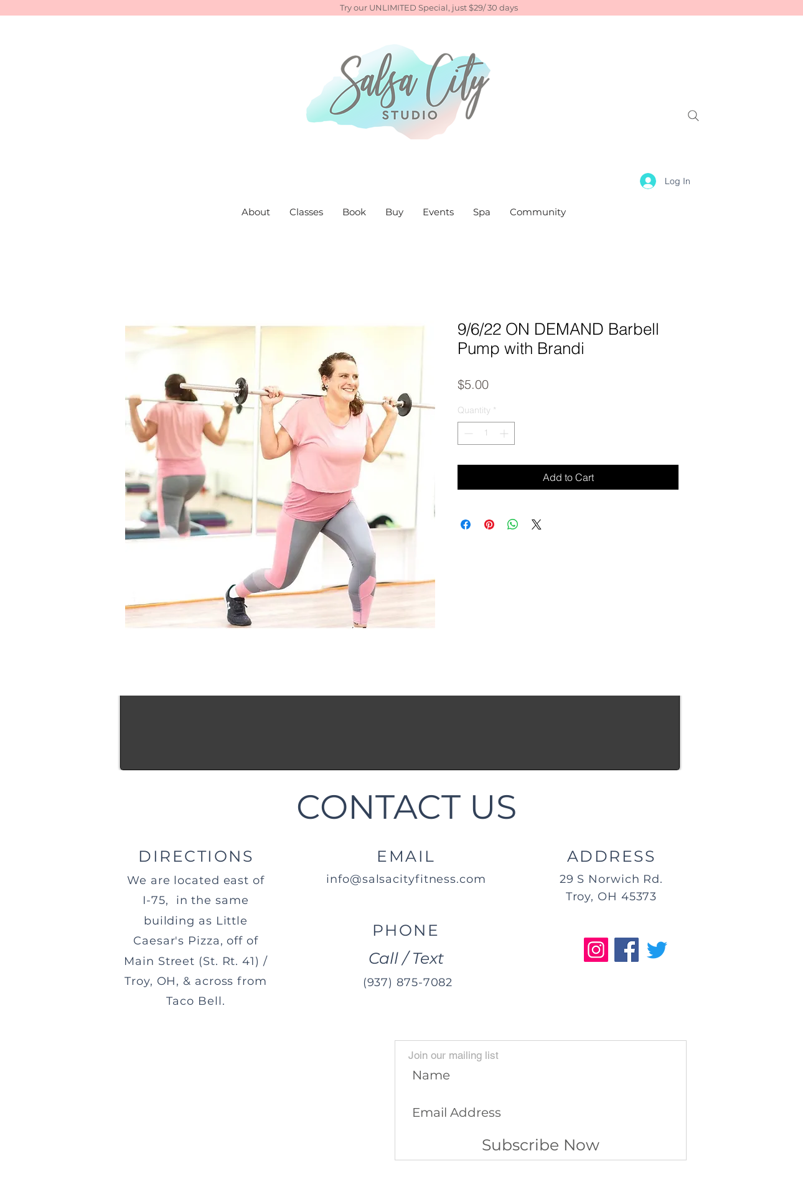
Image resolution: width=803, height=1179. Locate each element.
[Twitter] (657, 950)
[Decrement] (467, 433)
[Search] (693, 116)
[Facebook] (626, 950)
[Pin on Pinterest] (489, 524)
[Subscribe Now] (540, 1145)
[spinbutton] (486, 433)
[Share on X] (536, 524)
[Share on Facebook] (465, 524)
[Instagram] (596, 950)
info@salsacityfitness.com (406, 879)
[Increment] (505, 433)
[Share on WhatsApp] (512, 524)
